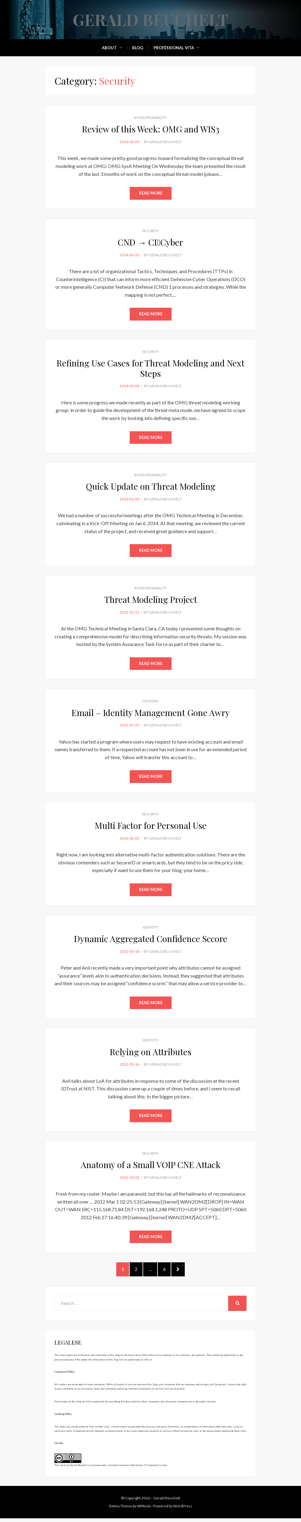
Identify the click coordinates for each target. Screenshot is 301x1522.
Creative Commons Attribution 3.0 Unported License (138, 1468)
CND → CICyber (150, 242)
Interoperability (150, 117)
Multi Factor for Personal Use (150, 826)
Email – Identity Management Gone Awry (151, 713)
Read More (150, 193)
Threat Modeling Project (150, 600)
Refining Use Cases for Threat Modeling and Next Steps (150, 369)
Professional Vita (174, 47)
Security (150, 230)
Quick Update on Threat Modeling (150, 486)
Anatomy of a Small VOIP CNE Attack (151, 1166)
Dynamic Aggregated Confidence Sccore (150, 939)
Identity (150, 928)
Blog (137, 47)
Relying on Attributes (150, 1053)
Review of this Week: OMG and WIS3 (150, 129)
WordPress (182, 1509)
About (109, 47)
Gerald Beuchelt (150, 19)
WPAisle (144, 1509)
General (151, 702)
